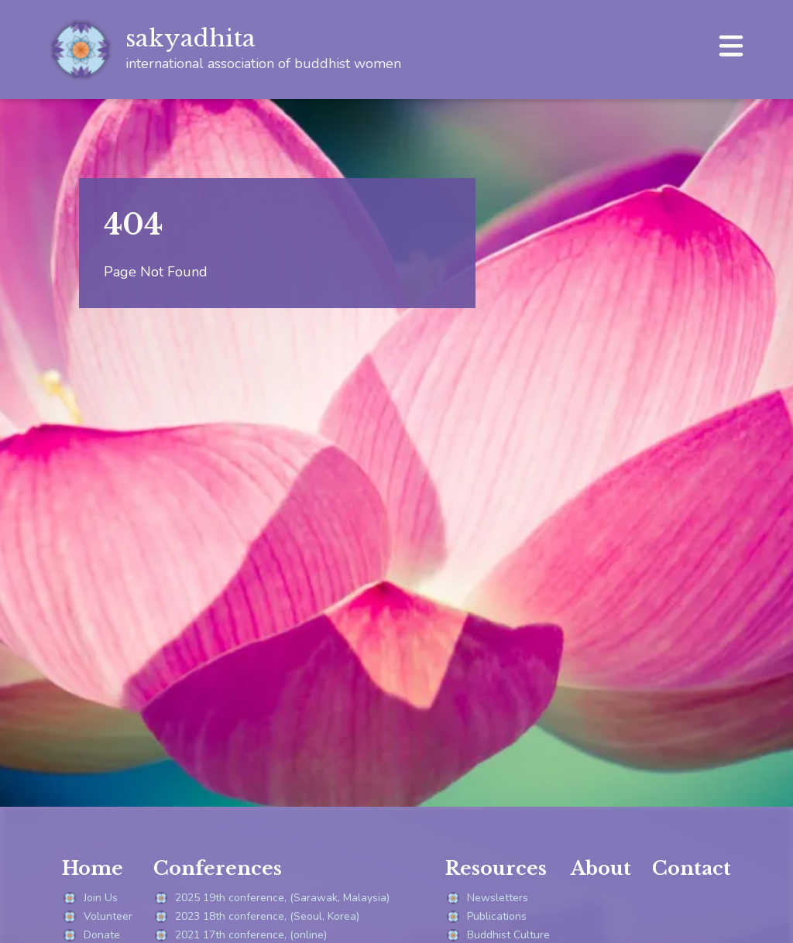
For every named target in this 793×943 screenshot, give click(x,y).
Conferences (217, 868)
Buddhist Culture (497, 935)
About (601, 868)
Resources (496, 868)
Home (92, 868)
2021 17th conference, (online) (240, 935)
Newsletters (486, 898)
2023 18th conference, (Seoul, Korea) (256, 916)
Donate (91, 935)
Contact (691, 868)
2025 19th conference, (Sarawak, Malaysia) (271, 898)
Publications (486, 916)
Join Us (90, 898)
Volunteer (97, 916)
